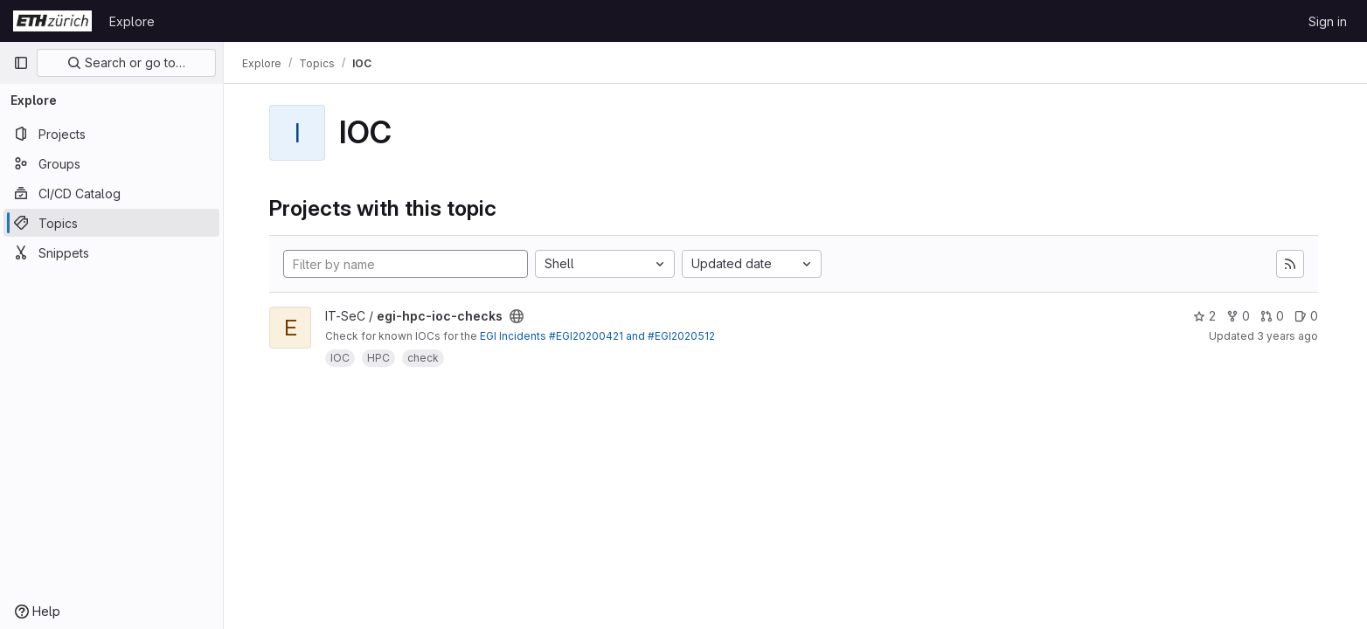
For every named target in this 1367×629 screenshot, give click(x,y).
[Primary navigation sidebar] (21, 63)
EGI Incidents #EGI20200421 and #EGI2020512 (599, 335)
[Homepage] (52, 21)
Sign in (1327, 21)
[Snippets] (111, 252)
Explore (132, 21)
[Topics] (111, 223)
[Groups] (111, 163)
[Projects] (111, 134)
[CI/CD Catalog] (111, 193)
